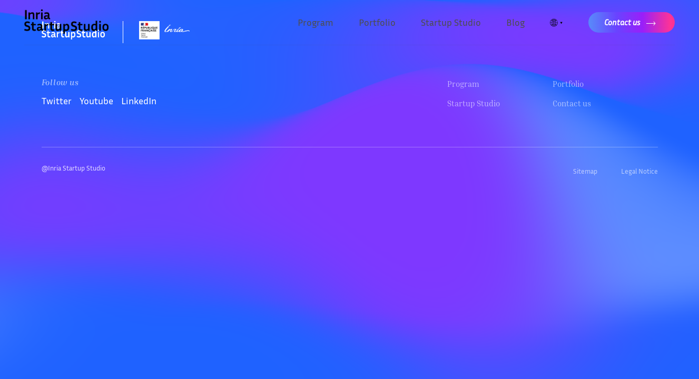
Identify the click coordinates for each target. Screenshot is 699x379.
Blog (515, 22)
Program (315, 22)
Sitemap (585, 171)
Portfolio (377, 22)
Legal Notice (639, 171)
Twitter (57, 100)
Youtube (96, 100)
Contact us (572, 103)
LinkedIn (138, 100)
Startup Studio (451, 22)
